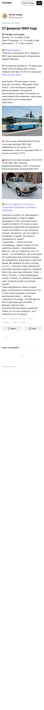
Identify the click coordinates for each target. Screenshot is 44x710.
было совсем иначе (11, 75)
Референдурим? (13, 50)
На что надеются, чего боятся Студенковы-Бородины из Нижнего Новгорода (19, 207)
